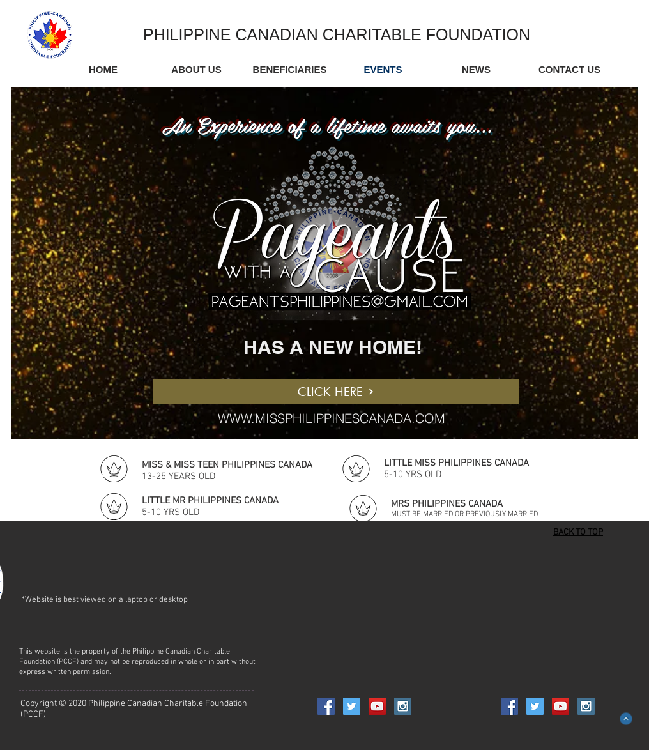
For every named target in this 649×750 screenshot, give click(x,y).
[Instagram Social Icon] (402, 706)
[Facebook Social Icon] (326, 706)
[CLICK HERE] (336, 391)
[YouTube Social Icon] (377, 706)
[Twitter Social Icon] (351, 706)
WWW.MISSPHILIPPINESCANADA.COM (331, 418)
